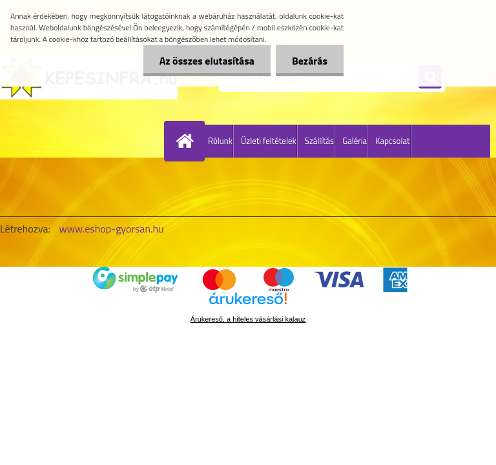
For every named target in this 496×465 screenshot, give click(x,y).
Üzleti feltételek (268, 140)
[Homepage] (187, 141)
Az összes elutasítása (207, 60)
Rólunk (220, 140)
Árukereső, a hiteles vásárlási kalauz (248, 319)
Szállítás (319, 140)
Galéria (354, 140)
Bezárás (309, 60)
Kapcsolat (392, 140)
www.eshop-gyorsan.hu (111, 228)
